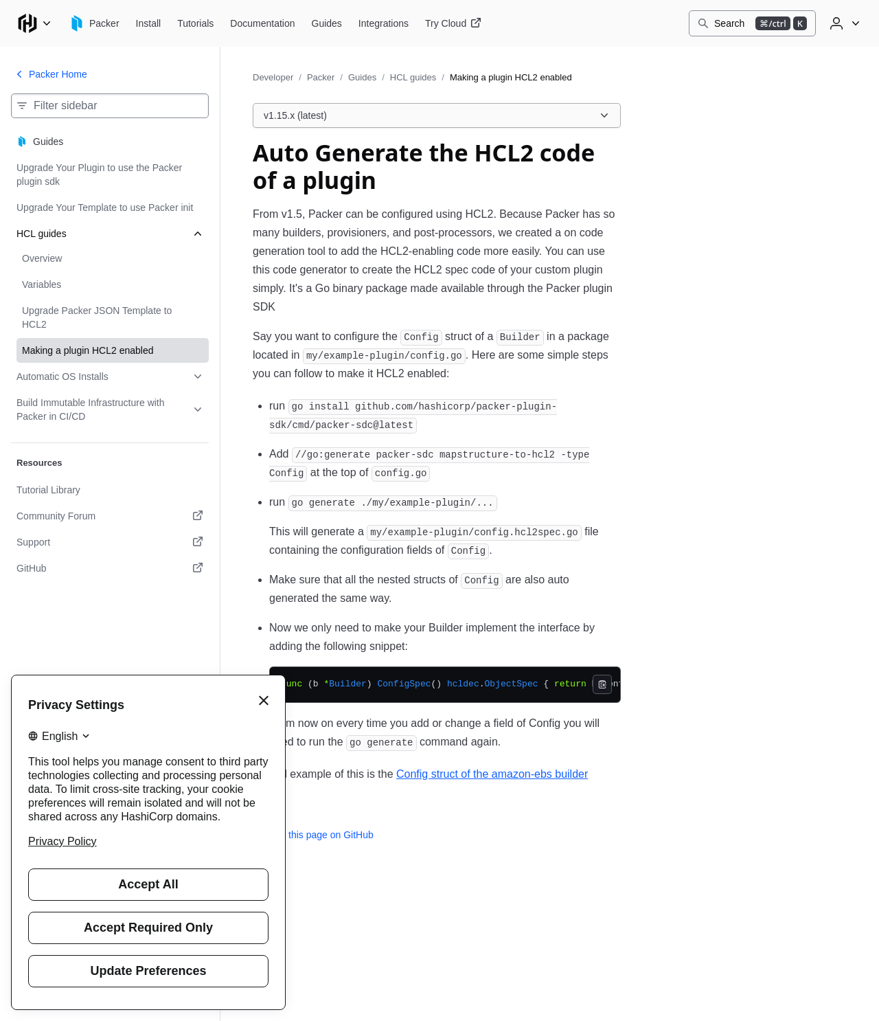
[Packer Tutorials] (195, 23)
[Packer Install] (149, 23)
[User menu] (843, 23)
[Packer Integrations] (383, 23)
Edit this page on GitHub (313, 834)
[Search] (752, 23)
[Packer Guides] (327, 23)
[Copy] (602, 684)
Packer (320, 77)
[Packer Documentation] (262, 23)
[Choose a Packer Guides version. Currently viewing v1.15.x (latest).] (437, 115)
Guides (362, 77)
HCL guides (413, 77)
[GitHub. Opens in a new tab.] (110, 568)
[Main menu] (34, 23)
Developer (273, 77)
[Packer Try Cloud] (453, 23)
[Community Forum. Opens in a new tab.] (110, 516)
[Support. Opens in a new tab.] (110, 542)
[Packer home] (94, 23)
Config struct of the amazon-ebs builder (492, 774)
